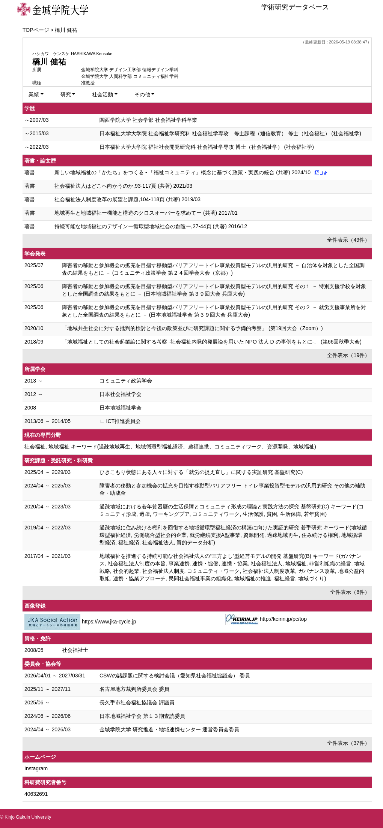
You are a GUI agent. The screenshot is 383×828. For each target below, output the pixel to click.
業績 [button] (34, 94)
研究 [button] (65, 94)
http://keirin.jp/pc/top (283, 619)
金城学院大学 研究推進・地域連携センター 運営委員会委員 (169, 729)
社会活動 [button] (102, 94)
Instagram (36, 768)
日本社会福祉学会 (121, 394)
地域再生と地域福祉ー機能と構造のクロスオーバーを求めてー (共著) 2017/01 (146, 213)
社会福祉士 (75, 650)
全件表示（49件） (348, 240)
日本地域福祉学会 (121, 408)
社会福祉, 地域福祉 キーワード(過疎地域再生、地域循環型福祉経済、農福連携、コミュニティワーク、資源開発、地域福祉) (170, 447)
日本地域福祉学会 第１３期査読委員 (142, 716)
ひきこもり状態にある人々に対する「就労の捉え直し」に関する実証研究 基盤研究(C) (201, 472)
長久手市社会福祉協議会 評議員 (137, 702)
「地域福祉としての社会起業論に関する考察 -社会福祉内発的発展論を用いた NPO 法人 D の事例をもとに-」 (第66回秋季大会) (212, 342)
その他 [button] (142, 94)
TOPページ (36, 30)
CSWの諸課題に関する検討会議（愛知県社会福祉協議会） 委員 (175, 676)
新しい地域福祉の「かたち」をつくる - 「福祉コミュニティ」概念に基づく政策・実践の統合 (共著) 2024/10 (182, 172)
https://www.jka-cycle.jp (109, 622)
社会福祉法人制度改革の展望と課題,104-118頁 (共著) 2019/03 (127, 199)
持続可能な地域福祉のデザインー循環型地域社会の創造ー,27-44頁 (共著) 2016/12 (150, 226)
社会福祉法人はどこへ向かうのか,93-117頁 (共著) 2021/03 (123, 186)
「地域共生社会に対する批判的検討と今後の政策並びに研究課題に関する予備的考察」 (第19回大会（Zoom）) (192, 328)
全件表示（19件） (348, 355)
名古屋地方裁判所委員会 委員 (134, 689)
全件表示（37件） (348, 743)
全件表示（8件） (350, 592)
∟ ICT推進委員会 (120, 421)
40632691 (36, 794)
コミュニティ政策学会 (126, 381)
